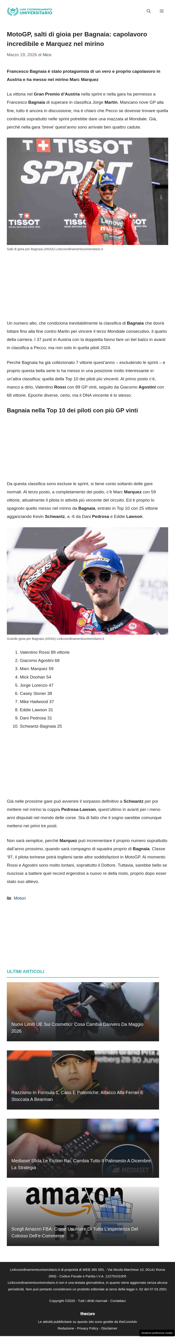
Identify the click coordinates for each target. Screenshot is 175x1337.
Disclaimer (109, 1328)
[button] (148, 11)
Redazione (66, 1328)
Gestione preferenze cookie (156, 1333)
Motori (20, 898)
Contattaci (118, 1301)
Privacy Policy (87, 1328)
